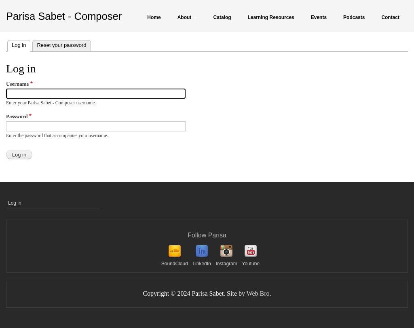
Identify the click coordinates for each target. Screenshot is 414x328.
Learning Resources (271, 17)
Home (154, 17)
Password (16, 116)
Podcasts (354, 17)
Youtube (251, 264)
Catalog (222, 17)
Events (319, 17)
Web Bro (258, 293)
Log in (21, 44)
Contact (390, 17)
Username (17, 84)
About (187, 17)
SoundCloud (174, 264)
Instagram (226, 264)
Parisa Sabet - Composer (64, 16)
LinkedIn (201, 264)
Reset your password (61, 45)
